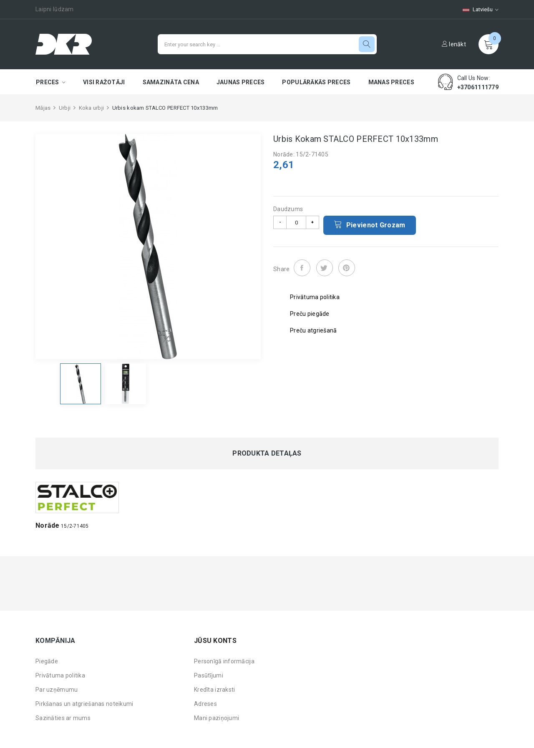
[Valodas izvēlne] (476, 9)
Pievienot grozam (370, 224)
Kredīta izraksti (214, 689)
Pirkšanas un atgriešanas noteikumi (84, 703)
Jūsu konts (215, 641)
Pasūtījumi (208, 675)
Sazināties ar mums (63, 718)
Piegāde (46, 661)
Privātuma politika (60, 675)
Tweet (324, 267)
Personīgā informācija (224, 661)
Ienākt (454, 44)
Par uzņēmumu (56, 689)
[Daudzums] (296, 222)
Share (302, 267)
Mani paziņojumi (216, 718)
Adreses (205, 703)
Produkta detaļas (266, 453)
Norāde (47, 525)
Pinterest (346, 267)
